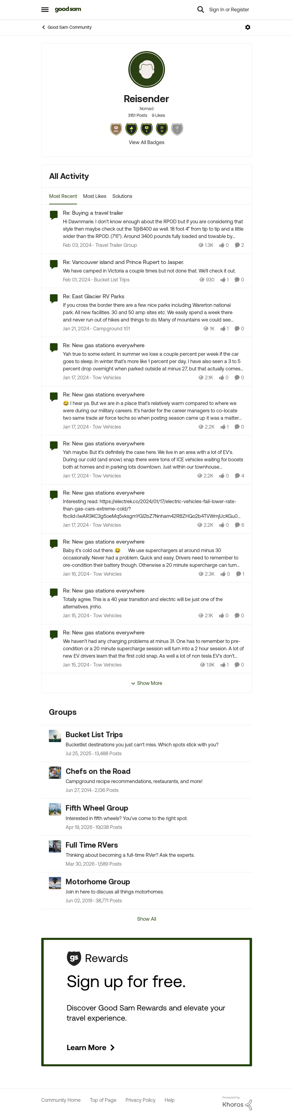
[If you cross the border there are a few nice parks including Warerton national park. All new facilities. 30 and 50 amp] (152, 312)
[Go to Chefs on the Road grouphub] (55, 773)
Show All (146, 919)
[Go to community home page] (68, 9)
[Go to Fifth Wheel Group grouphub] (55, 809)
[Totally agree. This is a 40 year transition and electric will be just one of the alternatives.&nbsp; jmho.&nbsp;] (153, 603)
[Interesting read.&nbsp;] (153, 509)
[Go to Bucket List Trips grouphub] (55, 736)
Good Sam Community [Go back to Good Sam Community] (66, 27)
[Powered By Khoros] (237, 1103)
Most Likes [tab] (94, 196)
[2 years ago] (77, 245)
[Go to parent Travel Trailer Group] (115, 245)
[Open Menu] (248, 27)
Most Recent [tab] (63, 196)
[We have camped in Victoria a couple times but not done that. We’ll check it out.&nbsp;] (153, 270)
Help (170, 1100)
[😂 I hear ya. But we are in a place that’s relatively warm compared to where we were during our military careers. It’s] (153, 410)
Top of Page (103, 1100)
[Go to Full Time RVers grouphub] (55, 846)
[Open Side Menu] (45, 9)
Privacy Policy (141, 1100)
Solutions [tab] (122, 196)
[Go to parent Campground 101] (110, 328)
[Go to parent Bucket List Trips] (110, 279)
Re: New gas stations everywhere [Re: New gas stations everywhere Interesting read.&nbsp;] (104, 492)
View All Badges (146, 142)
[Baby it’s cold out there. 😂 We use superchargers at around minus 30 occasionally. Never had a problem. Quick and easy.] (153, 558)
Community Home (61, 1100)
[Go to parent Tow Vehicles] (105, 377)
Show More (146, 683)
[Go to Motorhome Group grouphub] (55, 883)
